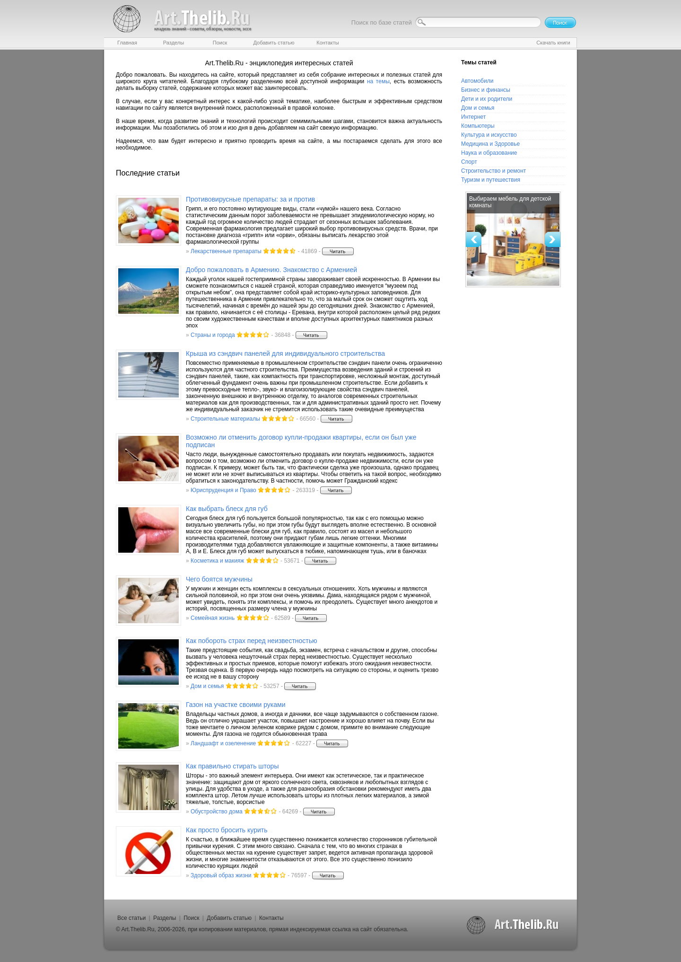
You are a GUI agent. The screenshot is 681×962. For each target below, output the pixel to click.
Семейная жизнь (213, 618)
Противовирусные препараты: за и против (250, 199)
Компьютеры (478, 126)
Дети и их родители (486, 99)
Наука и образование (489, 153)
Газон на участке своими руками (235, 704)
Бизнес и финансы (485, 90)
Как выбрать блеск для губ (227, 508)
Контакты (271, 918)
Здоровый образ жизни (221, 875)
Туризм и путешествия (490, 180)
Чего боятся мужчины (219, 579)
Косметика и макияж (217, 560)
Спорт (469, 162)
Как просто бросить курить (226, 830)
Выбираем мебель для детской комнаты (510, 202)
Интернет (473, 117)
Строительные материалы (225, 418)
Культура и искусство (489, 135)
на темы (378, 81)
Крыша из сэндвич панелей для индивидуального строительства (285, 353)
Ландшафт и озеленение (223, 743)
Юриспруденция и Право (223, 490)
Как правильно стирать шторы (232, 766)
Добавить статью (229, 918)
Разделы (164, 918)
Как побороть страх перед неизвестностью (251, 640)
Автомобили (477, 81)
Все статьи (131, 918)
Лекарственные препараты (226, 251)
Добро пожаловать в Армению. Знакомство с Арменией (271, 270)
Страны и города (213, 335)
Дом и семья (207, 686)
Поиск (191, 918)
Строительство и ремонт (493, 171)
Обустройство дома (217, 811)
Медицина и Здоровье (490, 144)
